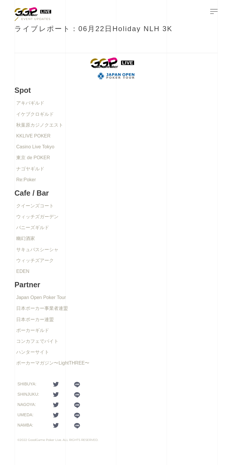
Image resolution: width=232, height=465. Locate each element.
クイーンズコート (35, 205)
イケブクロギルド (35, 114)
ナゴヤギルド (30, 168)
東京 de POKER (33, 157)
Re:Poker (26, 179)
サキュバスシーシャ (37, 249)
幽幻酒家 (25, 238)
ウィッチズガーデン (37, 216)
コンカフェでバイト (37, 341)
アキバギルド (30, 102)
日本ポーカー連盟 (35, 319)
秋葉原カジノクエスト (39, 124)
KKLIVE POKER (33, 135)
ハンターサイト (32, 352)
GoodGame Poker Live (44, 440)
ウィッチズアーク (35, 260)
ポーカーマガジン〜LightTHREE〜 (52, 362)
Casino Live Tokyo (35, 146)
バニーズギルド (32, 227)
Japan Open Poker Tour (41, 297)
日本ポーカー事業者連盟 (42, 308)
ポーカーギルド (32, 330)
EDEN (22, 271)
